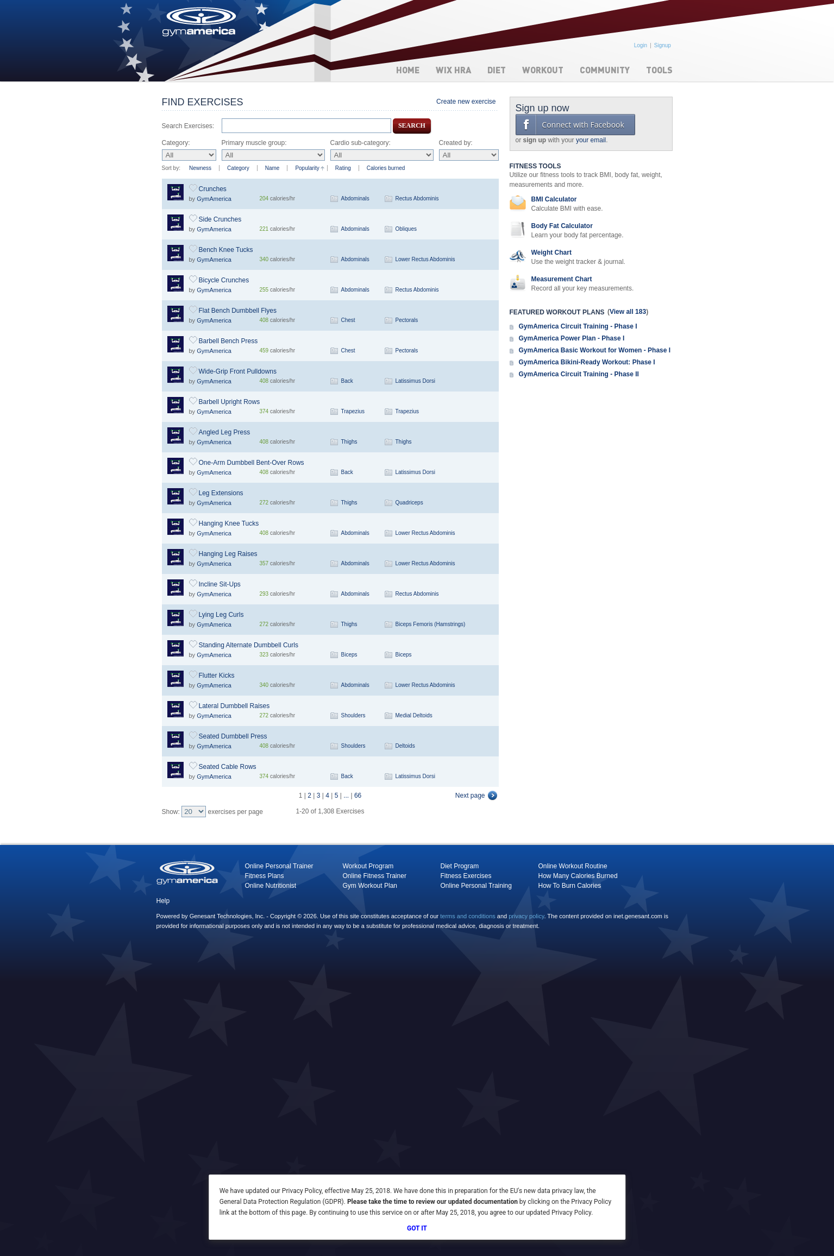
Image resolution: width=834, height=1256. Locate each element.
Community (605, 70)
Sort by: (171, 168)
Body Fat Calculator (562, 226)
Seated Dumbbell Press (233, 736)
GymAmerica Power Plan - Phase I (572, 338)
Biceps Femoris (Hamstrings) (431, 624)
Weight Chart (551, 252)
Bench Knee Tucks (226, 250)
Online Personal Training (476, 885)
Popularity (307, 168)
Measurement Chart (561, 279)
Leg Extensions (221, 493)
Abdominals (355, 198)
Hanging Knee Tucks (229, 523)
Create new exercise (466, 101)
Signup (662, 45)
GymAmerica (214, 198)
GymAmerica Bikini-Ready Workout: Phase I (587, 362)
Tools (659, 70)
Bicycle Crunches (224, 280)
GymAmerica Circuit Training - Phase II (579, 374)
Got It (417, 1228)
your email (591, 140)
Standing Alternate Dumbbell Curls (248, 645)
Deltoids (405, 746)
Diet (496, 70)
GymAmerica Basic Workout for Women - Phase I (595, 350)
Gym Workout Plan (370, 885)
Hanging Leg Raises (228, 554)
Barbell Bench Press (228, 341)
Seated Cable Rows (227, 767)
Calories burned (386, 168)
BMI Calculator (554, 199)
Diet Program (460, 866)
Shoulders (353, 715)
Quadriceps (409, 503)
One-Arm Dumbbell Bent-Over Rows (251, 462)
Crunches (213, 189)
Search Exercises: (188, 126)
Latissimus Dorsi (415, 381)
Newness (200, 168)
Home (407, 70)
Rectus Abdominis (417, 198)
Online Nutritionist (271, 885)
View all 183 (628, 311)
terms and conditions (468, 916)
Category (238, 168)
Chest (348, 320)
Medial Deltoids (414, 715)
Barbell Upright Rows (229, 402)
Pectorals (407, 320)
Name (272, 168)
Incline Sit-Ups (220, 584)
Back (347, 381)
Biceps (349, 655)
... (346, 795)
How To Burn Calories (569, 885)
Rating (343, 168)
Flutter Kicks (217, 675)
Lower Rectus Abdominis (425, 259)
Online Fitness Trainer (374, 876)
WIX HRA (453, 70)
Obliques (406, 229)
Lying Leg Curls (221, 614)
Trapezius (353, 411)
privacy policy (526, 916)
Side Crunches (220, 219)
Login (640, 45)
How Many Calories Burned (578, 876)
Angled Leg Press (224, 432)
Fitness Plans (264, 876)
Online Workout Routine (572, 866)
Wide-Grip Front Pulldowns (238, 371)
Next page (470, 795)
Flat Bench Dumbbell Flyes (238, 310)
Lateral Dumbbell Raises (234, 706)
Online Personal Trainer (279, 866)
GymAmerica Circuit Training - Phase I (578, 326)
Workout (542, 70)
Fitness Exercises (466, 876)
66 (357, 795)
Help (163, 901)
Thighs (349, 442)
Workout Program (368, 866)
